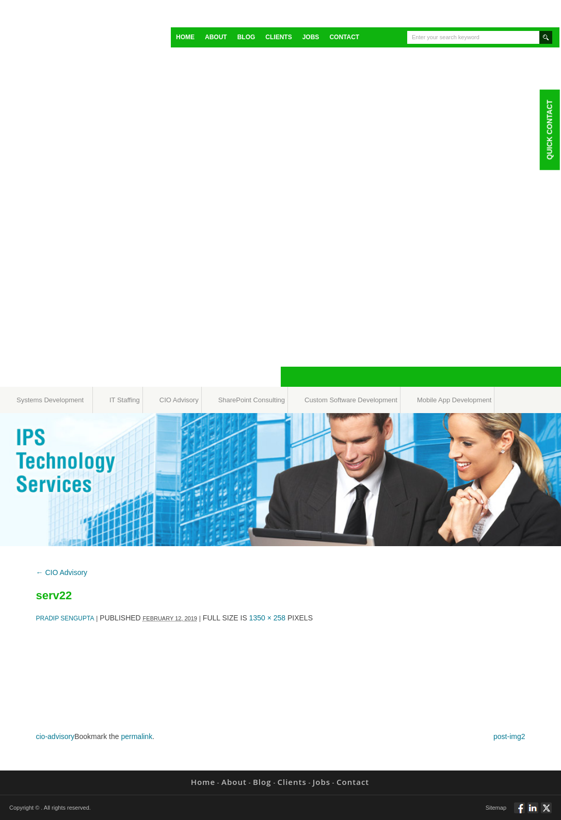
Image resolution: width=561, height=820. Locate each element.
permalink (136, 736)
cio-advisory (55, 736)
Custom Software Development (350, 400)
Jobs (310, 37)
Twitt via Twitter (546, 812)
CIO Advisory (179, 400)
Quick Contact (549, 129)
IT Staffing (124, 400)
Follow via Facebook (519, 812)
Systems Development (50, 400)
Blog (246, 37)
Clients (278, 37)
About (216, 37)
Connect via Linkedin (532, 812)
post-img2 (509, 736)
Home (185, 37)
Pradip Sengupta (65, 618)
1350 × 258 (267, 618)
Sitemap (496, 808)
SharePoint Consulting (251, 400)
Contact (344, 37)
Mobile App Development (454, 400)
